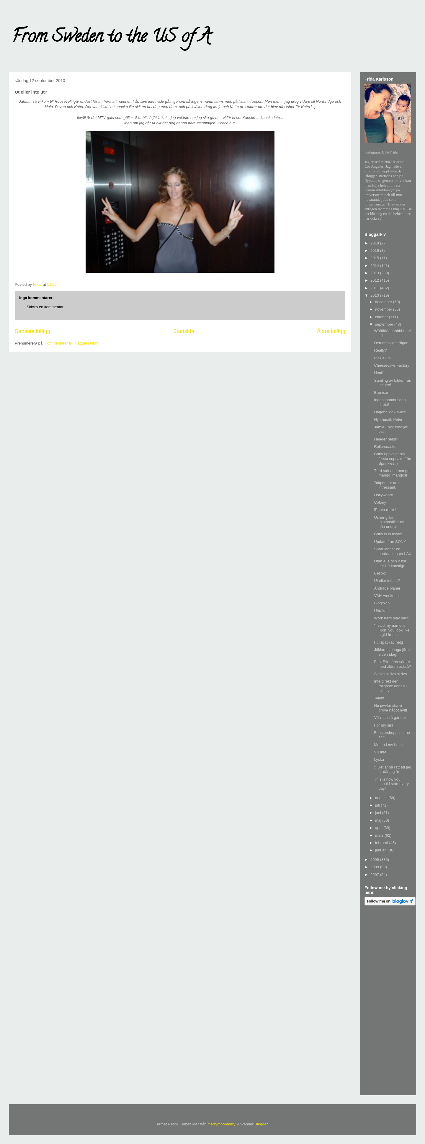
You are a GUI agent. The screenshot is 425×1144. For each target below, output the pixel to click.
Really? (380, 350)
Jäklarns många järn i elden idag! (392, 652)
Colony (380, 502)
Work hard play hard (391, 618)
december (384, 302)
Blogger (260, 1124)
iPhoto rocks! (385, 509)
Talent (379, 698)
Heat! (378, 373)
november (384, 309)
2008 (375, 867)
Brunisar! (381, 392)
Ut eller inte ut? (387, 580)
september (384, 324)
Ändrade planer (387, 588)
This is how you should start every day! (391, 784)
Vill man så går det (390, 717)
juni (378, 812)
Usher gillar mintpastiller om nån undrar (389, 522)
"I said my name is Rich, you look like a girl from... (391, 630)
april (379, 827)
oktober (382, 317)
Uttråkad (381, 610)
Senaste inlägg (32, 331)
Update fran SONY (390, 541)
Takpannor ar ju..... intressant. (390, 485)
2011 (375, 288)
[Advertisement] (388, 1001)
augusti (382, 798)
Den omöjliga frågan (391, 343)
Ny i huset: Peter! (388, 419)
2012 (375, 280)
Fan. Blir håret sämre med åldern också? (392, 664)
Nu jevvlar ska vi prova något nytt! (390, 707)
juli (378, 805)
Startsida (183, 331)
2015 (375, 258)
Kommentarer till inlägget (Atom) (72, 343)
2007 (375, 874)
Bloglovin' (382, 603)
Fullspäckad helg (388, 642)
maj (378, 820)
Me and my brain (388, 744)
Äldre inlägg (331, 331)
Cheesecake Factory (391, 365)
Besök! (380, 573)
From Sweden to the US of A (111, 38)
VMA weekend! (387, 595)
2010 (375, 295)
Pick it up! (382, 358)
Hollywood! (383, 495)
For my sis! (383, 725)
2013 (375, 273)
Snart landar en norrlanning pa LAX (392, 551)
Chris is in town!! (388, 534)
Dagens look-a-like (390, 412)
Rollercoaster (385, 446)
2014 (375, 265)
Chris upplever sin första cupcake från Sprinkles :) (392, 458)
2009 (375, 859)
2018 (375, 243)
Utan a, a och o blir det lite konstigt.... (391, 563)
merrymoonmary (221, 1124)
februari (382, 843)
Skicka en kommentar (45, 307)
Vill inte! (380, 752)
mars (380, 835)
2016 (375, 250)
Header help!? (386, 439)
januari (381, 850)
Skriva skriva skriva (390, 674)
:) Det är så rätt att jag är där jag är (392, 769)
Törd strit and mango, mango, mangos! (392, 473)
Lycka (379, 759)
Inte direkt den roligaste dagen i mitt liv (390, 686)
